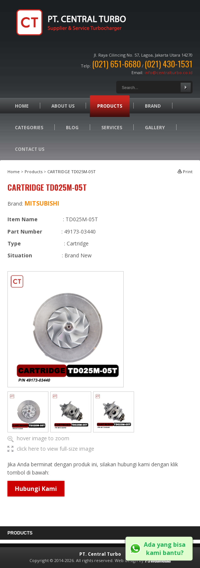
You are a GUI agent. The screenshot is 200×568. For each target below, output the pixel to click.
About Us (62, 106)
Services (111, 127)
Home (22, 106)
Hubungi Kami (36, 489)
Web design (126, 560)
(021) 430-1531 (169, 64)
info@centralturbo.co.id (169, 72)
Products (109, 106)
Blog (72, 127)
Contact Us (29, 149)
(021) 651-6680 (116, 64)
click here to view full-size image (55, 448)
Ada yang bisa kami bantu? (164, 548)
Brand (153, 106)
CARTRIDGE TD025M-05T (71, 171)
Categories (29, 127)
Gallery (155, 127)
